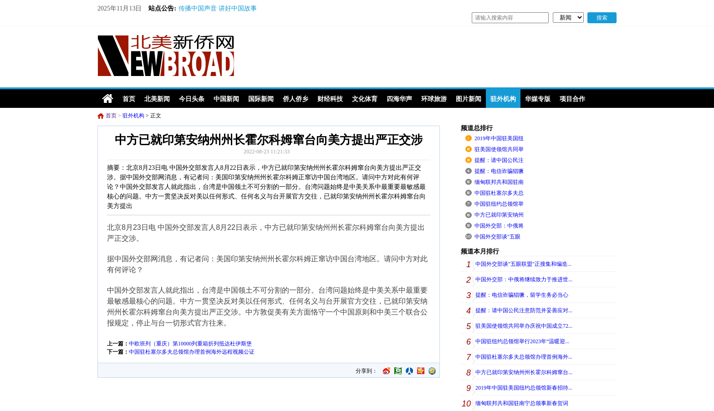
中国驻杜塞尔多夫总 (499, 193)
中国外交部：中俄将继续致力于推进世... (523, 279)
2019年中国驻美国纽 (499, 138)
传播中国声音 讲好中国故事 (217, 8)
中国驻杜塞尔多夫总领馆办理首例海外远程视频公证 (192, 352)
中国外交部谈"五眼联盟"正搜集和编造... (523, 264)
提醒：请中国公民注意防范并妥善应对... (523, 310)
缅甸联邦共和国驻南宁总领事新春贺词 (521, 403)
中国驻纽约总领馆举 (499, 204)
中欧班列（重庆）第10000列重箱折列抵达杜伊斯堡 (190, 343)
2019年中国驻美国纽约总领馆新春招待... (523, 388)
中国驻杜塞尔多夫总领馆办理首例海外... (523, 357)
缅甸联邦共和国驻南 (499, 182)
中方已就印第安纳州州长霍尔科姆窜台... (523, 372)
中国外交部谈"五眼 (497, 236)
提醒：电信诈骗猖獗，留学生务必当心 (521, 295)
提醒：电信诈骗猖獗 (499, 171)
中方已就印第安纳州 (499, 215)
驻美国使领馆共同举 (499, 149)
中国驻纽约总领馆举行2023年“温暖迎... (522, 341)
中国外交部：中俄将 (499, 226)
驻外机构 (133, 115)
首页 (111, 115)
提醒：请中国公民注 (499, 160)
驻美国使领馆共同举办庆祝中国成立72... (523, 326)
